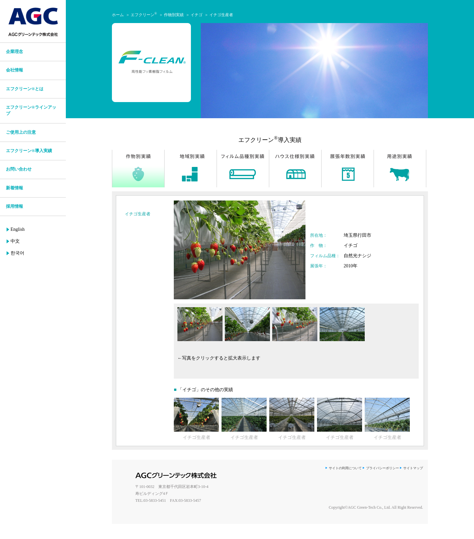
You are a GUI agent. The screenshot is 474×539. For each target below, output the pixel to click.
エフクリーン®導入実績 (29, 150)
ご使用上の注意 (21, 132)
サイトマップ (413, 468)
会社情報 (14, 70)
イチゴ (196, 15)
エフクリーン (144, 15)
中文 (15, 241)
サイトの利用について (345, 468)
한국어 (17, 253)
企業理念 (14, 51)
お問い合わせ (19, 169)
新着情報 (14, 188)
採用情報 (14, 206)
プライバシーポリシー (382, 468)
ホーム (118, 15)
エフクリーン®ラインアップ (31, 110)
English (18, 229)
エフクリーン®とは (24, 89)
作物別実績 (174, 15)
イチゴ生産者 (221, 15)
